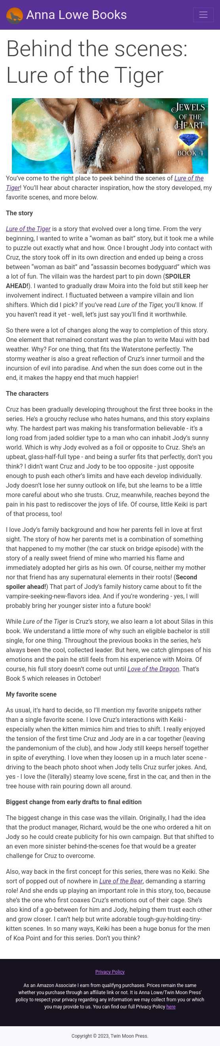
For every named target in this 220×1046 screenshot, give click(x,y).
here (170, 1007)
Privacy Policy (110, 972)
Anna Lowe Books (66, 15)
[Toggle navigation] (203, 15)
